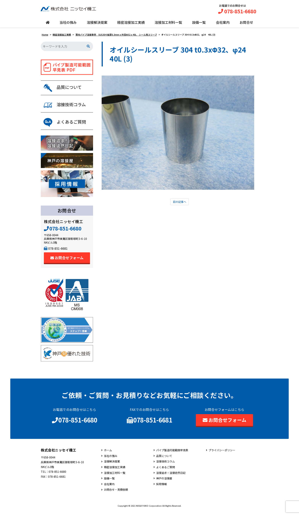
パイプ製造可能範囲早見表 (172, 454)
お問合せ (246, 24)
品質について (164, 460)
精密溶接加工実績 (131, 24)
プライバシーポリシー (222, 454)
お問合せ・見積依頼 (116, 494)
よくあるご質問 (165, 471)
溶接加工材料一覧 (168, 24)
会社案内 (223, 24)
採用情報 (161, 488)
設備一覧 (199, 24)
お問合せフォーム (67, 262)
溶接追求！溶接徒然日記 (171, 477)
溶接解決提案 (97, 24)
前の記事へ (179, 204)
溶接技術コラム (165, 466)
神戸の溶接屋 (164, 483)
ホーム (108, 454)
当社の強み (68, 24)
